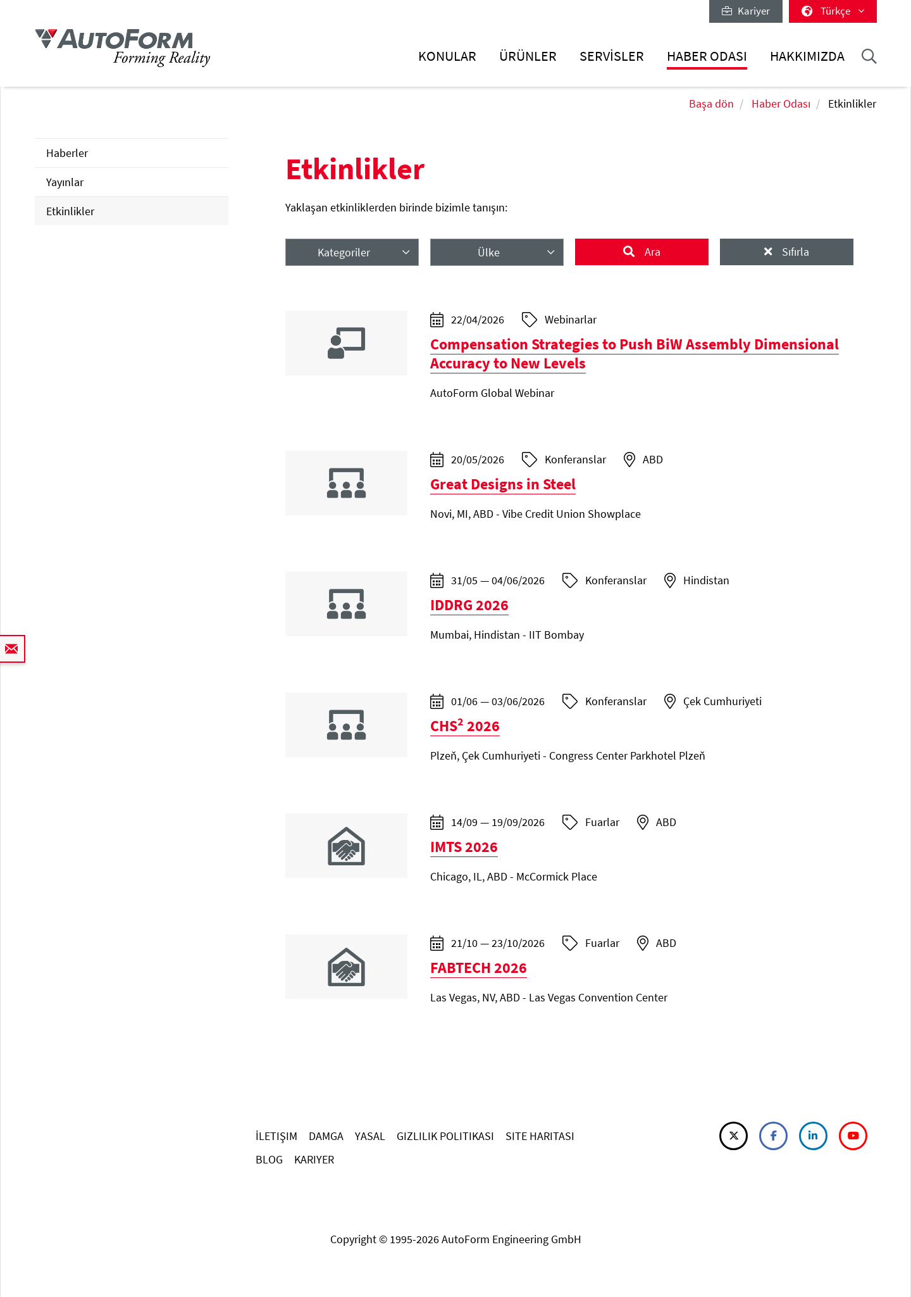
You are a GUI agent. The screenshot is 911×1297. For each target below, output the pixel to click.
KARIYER (314, 1159)
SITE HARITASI (539, 1136)
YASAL (370, 1136)
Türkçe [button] (833, 11)
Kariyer (746, 11)
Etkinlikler (70, 211)
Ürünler (528, 56)
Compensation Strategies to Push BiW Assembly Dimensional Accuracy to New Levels (634, 353)
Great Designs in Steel (503, 484)
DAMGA (326, 1136)
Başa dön (711, 103)
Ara (651, 251)
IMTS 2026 (464, 846)
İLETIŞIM (276, 1136)
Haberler (67, 153)
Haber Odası (707, 56)
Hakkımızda (807, 56)
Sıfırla (794, 251)
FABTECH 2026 (478, 967)
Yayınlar (65, 182)
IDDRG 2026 (469, 605)
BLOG (269, 1159)
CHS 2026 (465, 726)
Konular (447, 56)
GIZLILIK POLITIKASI (445, 1136)
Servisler (611, 56)
